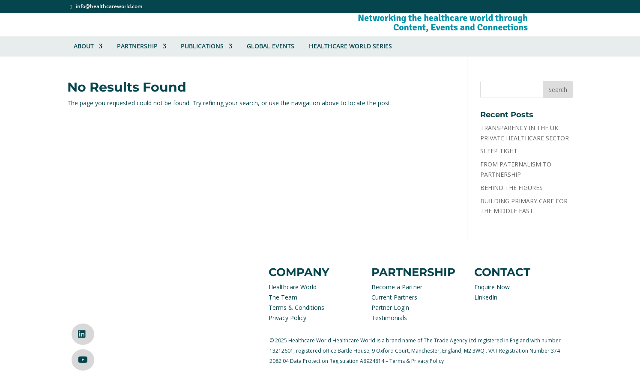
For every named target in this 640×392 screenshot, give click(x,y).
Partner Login (390, 307)
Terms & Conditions (296, 307)
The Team (283, 297)
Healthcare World (293, 287)
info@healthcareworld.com (109, 7)
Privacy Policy (287, 318)
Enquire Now (492, 287)
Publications (202, 46)
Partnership (137, 46)
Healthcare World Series (350, 46)
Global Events (270, 46)
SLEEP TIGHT (498, 151)
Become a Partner (396, 287)
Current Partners (394, 297)
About (84, 46)
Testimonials (389, 318)
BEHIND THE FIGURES (511, 188)
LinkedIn (485, 297)
